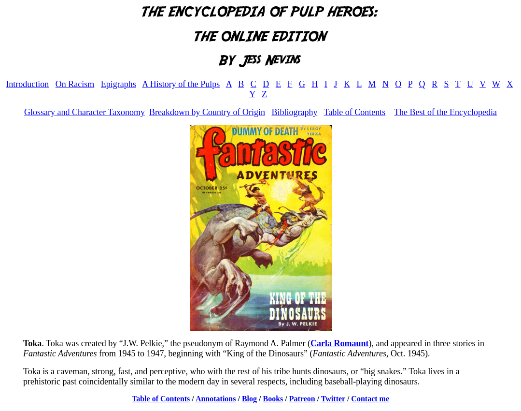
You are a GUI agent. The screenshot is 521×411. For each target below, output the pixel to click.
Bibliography (294, 112)
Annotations (216, 399)
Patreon (302, 399)
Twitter (333, 399)
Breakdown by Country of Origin (207, 112)
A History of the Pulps (181, 84)
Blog (249, 399)
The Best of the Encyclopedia (445, 112)
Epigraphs (118, 84)
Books (273, 399)
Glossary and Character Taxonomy (84, 112)
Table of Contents (355, 112)
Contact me (370, 399)
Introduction (27, 84)
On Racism (75, 84)
